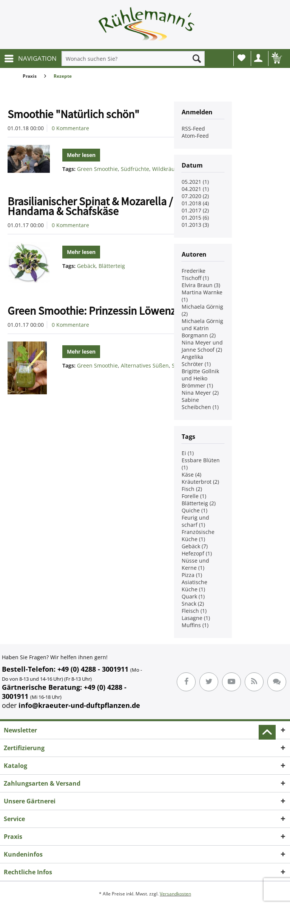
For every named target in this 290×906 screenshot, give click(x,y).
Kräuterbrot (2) (200, 481)
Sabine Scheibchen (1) (200, 403)
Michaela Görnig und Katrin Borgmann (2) (202, 328)
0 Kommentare (70, 128)
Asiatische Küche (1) (194, 585)
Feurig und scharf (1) (195, 521)
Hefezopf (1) (197, 553)
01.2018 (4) (195, 203)
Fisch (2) (192, 488)
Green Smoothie (97, 168)
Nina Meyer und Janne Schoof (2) (202, 346)
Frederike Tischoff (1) (195, 274)
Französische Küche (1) (198, 535)
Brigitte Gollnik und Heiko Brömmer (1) (200, 378)
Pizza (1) (192, 574)
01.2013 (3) (195, 224)
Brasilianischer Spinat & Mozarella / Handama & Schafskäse (90, 206)
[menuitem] (30, 58)
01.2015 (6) (195, 217)
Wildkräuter (167, 168)
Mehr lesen (81, 154)
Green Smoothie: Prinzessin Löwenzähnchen (112, 310)
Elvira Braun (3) (201, 285)
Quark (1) (193, 596)
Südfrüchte (135, 168)
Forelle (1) (194, 496)
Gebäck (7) (195, 546)
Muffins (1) (195, 625)
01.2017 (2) (195, 210)
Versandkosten (175, 894)
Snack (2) (193, 603)
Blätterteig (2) (199, 503)
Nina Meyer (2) (200, 392)
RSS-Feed (193, 128)
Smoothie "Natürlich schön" (73, 114)
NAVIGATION (31, 57)
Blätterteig (112, 265)
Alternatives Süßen (145, 365)
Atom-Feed (195, 135)
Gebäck (86, 265)
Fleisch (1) (194, 610)
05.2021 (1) (195, 181)
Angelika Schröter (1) (196, 360)
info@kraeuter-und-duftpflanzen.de (79, 705)
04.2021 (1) (195, 188)
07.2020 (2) (195, 196)
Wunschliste (241, 57)
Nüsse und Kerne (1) (195, 564)
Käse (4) (191, 474)
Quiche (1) (194, 510)
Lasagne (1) (196, 617)
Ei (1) (188, 453)
